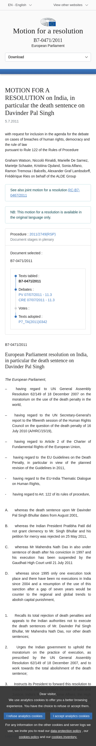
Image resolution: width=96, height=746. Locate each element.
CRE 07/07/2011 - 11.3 (37, 300)
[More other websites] (71, 5)
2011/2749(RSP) (42, 234)
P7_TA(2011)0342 (33, 322)
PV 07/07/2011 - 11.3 (35, 295)
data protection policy (66, 738)
